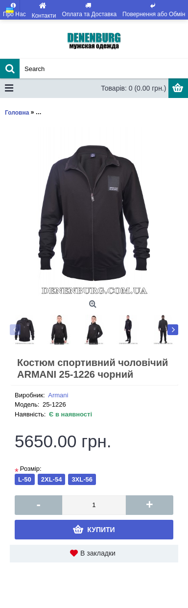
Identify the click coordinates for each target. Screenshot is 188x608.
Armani (58, 395)
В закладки (98, 553)
